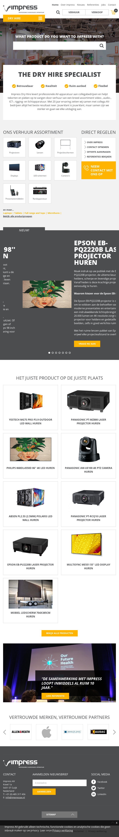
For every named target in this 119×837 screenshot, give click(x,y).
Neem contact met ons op (102, 170)
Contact (112, 4)
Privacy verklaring (62, 830)
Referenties (93, 4)
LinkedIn (101, 794)
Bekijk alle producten (59, 633)
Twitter (101, 788)
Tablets (18, 213)
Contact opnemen (98, 147)
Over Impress (95, 142)
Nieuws (81, 4)
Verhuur (73, 12)
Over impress (68, 4)
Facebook (102, 781)
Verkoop (97, 12)
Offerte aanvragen (98, 151)
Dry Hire (14, 18)
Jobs (103, 4)
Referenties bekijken (99, 156)
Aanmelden (44, 791)
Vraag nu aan (16, 344)
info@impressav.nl (15, 797)
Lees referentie (55, 695)
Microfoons (54, 213)
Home (55, 4)
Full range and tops (34, 213)
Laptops (7, 213)
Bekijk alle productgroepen (17, 216)
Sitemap (51, 814)
